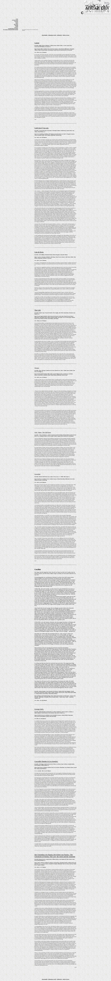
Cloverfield (37, 474)
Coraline (37, 569)
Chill (35, 432)
